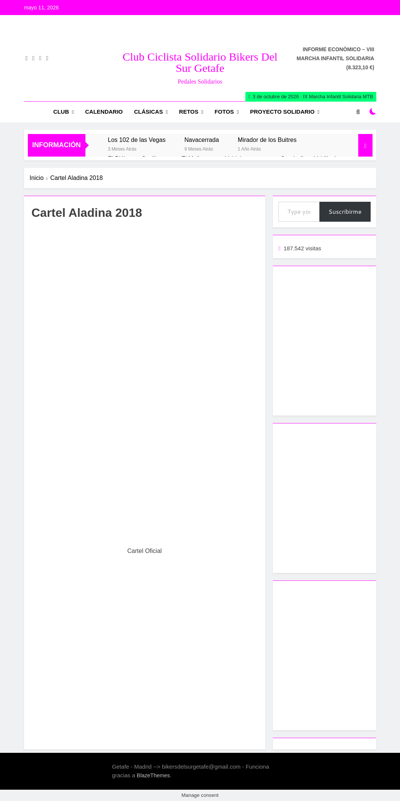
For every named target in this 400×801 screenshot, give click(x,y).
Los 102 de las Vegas (137, 139)
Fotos (224, 111)
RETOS (188, 111)
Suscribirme (345, 211)
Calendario (104, 111)
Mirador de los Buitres (267, 139)
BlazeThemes (153, 775)
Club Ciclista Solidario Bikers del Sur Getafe (200, 62)
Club (61, 111)
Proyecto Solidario (282, 111)
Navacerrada (201, 139)
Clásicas (148, 111)
